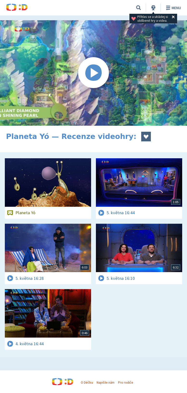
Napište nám (105, 382)
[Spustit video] (93, 73)
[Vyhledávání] (138, 7)
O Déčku (87, 382)
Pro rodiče (125, 382)
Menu (172, 7)
